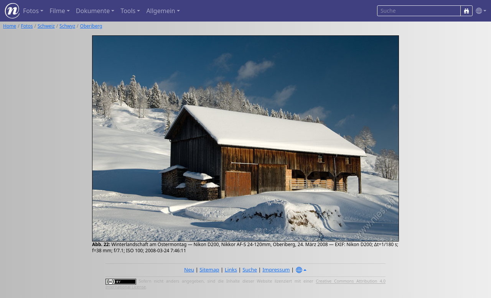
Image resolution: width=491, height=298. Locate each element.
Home (9, 26)
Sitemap (209, 269)
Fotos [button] (31, 11)
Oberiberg (91, 26)
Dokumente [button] (93, 11)
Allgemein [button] (160, 11)
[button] (479, 11)
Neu (189, 269)
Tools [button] (127, 11)
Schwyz (67, 26)
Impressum (276, 269)
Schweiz (46, 26)
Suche (249, 269)
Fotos (27, 26)
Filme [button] (57, 11)
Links (231, 269)
